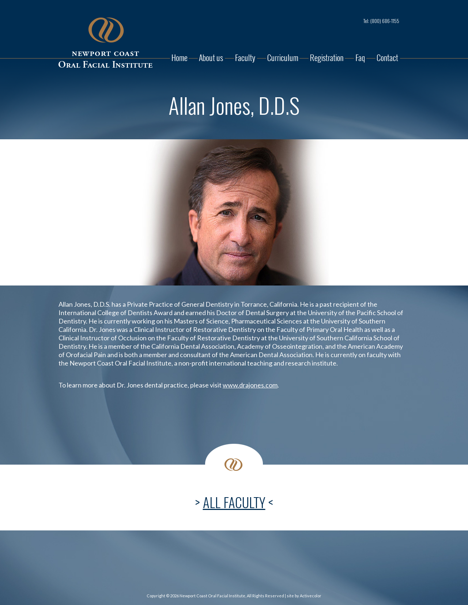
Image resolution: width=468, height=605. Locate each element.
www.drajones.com (250, 385)
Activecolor (310, 595)
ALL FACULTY (234, 502)
